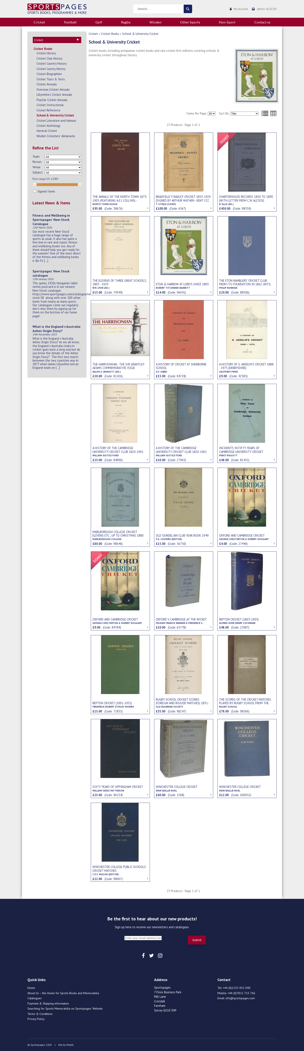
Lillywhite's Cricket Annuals (54, 95)
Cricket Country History (52, 64)
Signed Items (44, 191)
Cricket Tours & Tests (51, 79)
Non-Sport (227, 22)
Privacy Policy (36, 1019)
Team (36, 156)
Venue (37, 167)
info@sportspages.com (240, 998)
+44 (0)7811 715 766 (241, 993)
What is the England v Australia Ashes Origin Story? (56, 328)
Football (70, 22)
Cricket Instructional (50, 105)
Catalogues (34, 998)
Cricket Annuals (47, 84)
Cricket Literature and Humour (56, 121)
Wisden (155, 22)
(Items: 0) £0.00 (267, 9)
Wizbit (69, 1044)
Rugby (125, 22)
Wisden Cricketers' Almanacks (56, 136)
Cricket (39, 22)
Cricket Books (43, 49)
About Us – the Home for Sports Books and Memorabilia (63, 993)
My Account (241, 9)
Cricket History (46, 53)
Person (37, 162)
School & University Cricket (55, 115)
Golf (98, 22)
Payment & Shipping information (48, 1003)
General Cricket (47, 131)
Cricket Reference (48, 110)
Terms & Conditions (40, 1014)
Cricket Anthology (48, 126)
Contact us (262, 22)
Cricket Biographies (49, 74)
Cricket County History (51, 69)
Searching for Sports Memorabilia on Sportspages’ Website (65, 1008)
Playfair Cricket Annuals (52, 100)
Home (31, 988)
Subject (38, 172)
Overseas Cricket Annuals (53, 89)
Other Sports (190, 22)
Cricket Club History (49, 58)
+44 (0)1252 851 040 (236, 988)
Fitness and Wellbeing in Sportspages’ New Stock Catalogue (51, 219)
